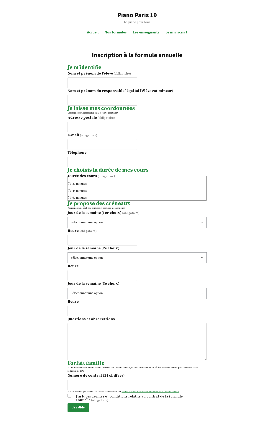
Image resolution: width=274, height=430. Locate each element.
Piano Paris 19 (137, 15)
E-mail (82, 135)
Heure (82, 231)
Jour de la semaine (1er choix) (104, 213)
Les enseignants (146, 32)
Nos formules (115, 32)
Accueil (93, 32)
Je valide (78, 407)
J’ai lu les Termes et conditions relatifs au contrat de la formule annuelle (129, 398)
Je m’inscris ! (176, 32)
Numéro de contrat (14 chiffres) (96, 375)
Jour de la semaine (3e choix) (93, 283)
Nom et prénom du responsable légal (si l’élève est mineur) (120, 91)
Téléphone (77, 152)
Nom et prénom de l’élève (99, 73)
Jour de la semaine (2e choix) (93, 248)
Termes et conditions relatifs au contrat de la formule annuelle (150, 391)
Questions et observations (91, 319)
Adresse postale (91, 117)
